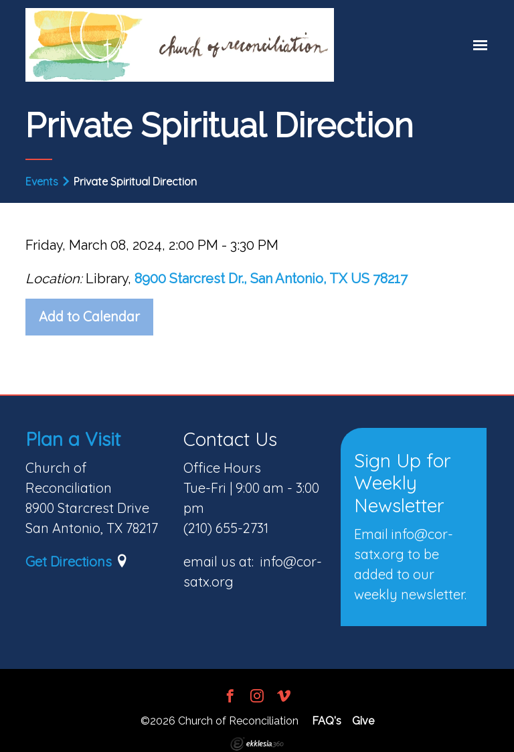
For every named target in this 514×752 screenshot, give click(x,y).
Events (41, 181)
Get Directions (68, 561)
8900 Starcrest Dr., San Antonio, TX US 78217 (271, 279)
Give (363, 721)
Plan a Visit (72, 439)
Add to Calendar (89, 316)
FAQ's (326, 721)
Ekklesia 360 (257, 744)
